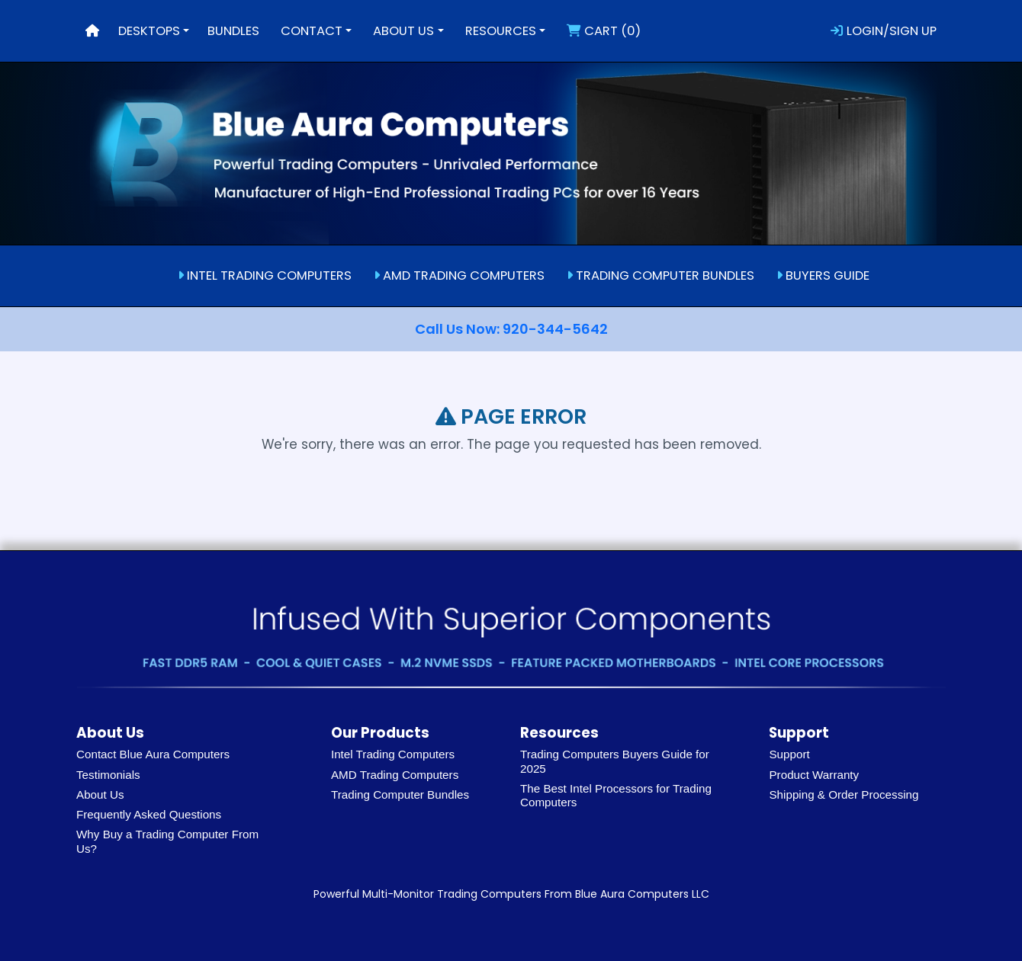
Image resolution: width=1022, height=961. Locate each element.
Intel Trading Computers (393, 754)
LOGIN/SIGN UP (884, 31)
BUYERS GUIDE (822, 275)
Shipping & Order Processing (843, 794)
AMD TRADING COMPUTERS (459, 275)
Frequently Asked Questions (148, 814)
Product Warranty (814, 774)
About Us (100, 794)
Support (789, 754)
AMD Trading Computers (394, 774)
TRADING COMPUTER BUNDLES (660, 275)
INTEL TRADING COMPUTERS (265, 275)
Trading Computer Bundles (400, 794)
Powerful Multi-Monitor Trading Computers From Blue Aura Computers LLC (511, 894)
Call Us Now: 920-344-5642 (511, 328)
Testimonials (108, 774)
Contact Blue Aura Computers (153, 754)
